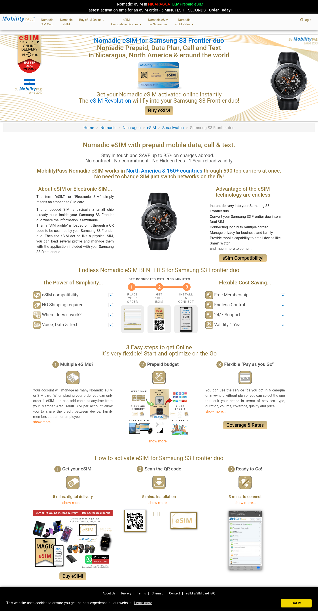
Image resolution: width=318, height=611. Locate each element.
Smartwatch (173, 127)
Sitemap (157, 593)
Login (305, 20)
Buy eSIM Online (92, 20)
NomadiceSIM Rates (184, 22)
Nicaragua (132, 127)
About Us (109, 593)
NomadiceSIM (66, 22)
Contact (174, 593)
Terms (141, 593)
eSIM (151, 127)
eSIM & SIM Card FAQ (200, 593)
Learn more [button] (143, 603)
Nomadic (108, 127)
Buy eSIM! (73, 576)
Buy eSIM (159, 110)
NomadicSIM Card (47, 22)
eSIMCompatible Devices (126, 22)
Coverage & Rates (245, 425)
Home (88, 127)
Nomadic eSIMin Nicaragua (158, 22)
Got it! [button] (296, 603)
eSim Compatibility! (242, 258)
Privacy (126, 593)
